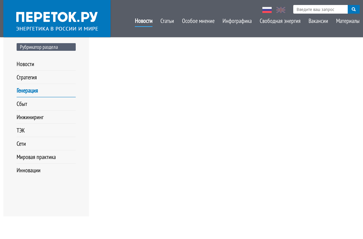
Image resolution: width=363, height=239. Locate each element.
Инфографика (237, 21)
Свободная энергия (280, 21)
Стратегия (27, 77)
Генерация (27, 90)
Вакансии (318, 21)
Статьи (167, 21)
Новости (143, 21)
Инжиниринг (30, 117)
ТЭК (21, 130)
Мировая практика (36, 157)
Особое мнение (198, 21)
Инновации (29, 170)
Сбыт (22, 104)
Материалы (348, 21)
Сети (21, 143)
